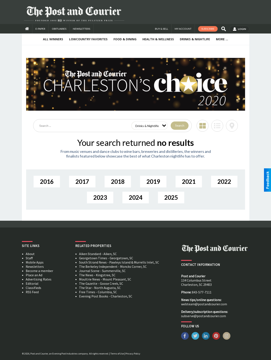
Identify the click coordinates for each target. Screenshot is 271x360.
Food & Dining (125, 39)
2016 (47, 181)
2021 (189, 181)
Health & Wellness (158, 39)
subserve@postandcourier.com (203, 316)
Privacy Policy (132, 353)
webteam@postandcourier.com (204, 304)
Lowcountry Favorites (88, 39)
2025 (171, 197)
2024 (135, 197)
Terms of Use (117, 353)
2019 (153, 181)
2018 (118, 181)
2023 (100, 197)
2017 (82, 181)
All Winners (53, 39)
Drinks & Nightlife (195, 39)
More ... (222, 39)
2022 (224, 181)
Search (179, 125)
